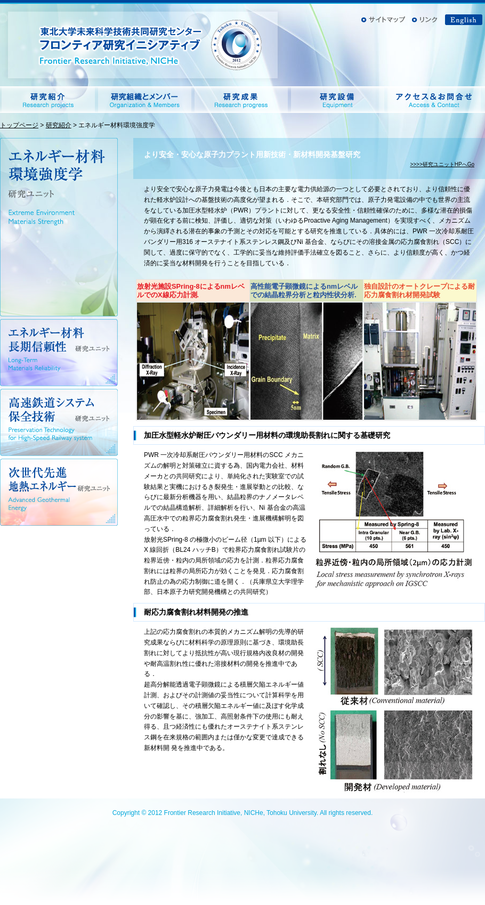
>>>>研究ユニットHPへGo (442, 164)
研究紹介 (58, 125)
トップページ (19, 125)
